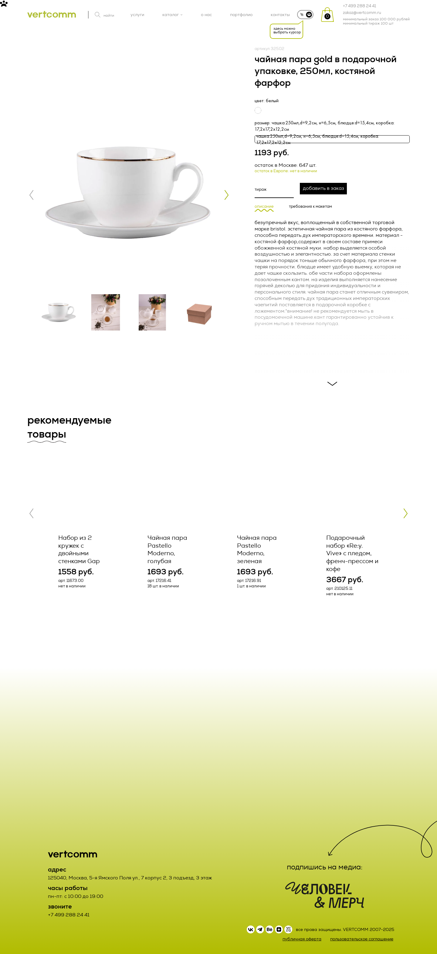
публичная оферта (302, 939)
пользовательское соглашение (361, 939)
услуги (137, 14)
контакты (280, 14)
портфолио (241, 14)
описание (264, 206)
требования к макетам (310, 206)
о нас (206, 14)
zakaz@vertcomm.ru (362, 12)
